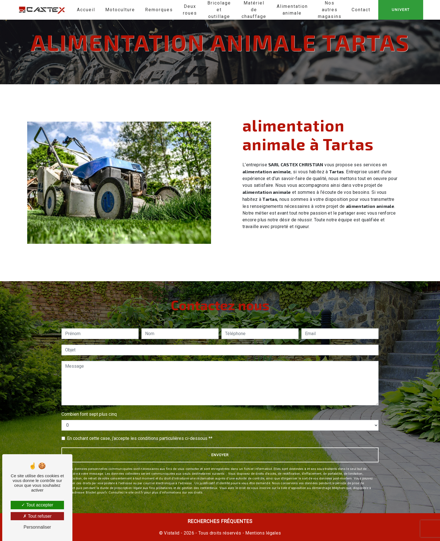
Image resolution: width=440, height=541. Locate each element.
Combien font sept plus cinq (89, 414)
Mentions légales (262, 533)
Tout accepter (37, 505)
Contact (361, 9)
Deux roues (190, 10)
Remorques (159, 9)
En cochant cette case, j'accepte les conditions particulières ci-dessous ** (139, 438)
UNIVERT (401, 10)
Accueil (86, 9)
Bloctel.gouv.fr (96, 492)
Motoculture (120, 9)
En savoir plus (361, 242)
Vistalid (172, 533)
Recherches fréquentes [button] (220, 521)
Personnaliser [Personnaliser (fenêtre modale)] (37, 527)
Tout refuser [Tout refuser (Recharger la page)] (37, 516)
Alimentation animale (292, 10)
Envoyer (220, 455)
